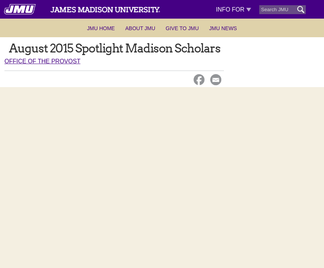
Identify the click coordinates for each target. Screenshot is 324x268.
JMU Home (101, 28)
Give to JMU (182, 28)
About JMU (140, 28)
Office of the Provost (42, 61)
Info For (233, 9)
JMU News (223, 28)
